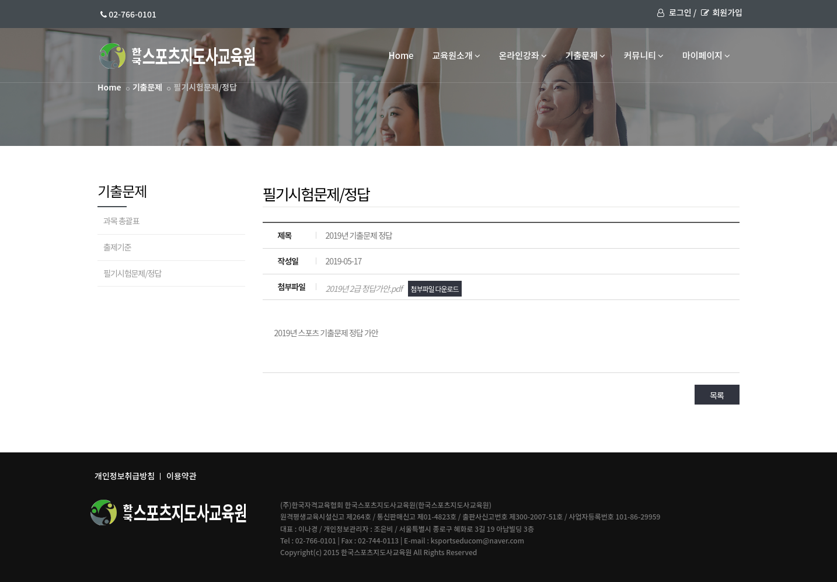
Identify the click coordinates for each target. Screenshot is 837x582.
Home (401, 55)
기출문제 (585, 55)
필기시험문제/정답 (132, 273)
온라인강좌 (523, 55)
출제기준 (117, 247)
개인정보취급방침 (125, 476)
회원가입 (721, 12)
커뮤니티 (644, 55)
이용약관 (181, 476)
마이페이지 (706, 55)
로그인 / (676, 12)
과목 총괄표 (121, 220)
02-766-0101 (128, 14)
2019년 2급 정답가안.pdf (393, 288)
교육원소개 (456, 55)
